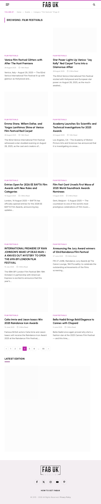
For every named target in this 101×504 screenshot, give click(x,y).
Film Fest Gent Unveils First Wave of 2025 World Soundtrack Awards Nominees (73, 188)
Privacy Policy (65, 497)
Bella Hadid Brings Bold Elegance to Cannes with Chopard (73, 321)
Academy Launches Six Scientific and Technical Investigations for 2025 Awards (74, 127)
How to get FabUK (50, 490)
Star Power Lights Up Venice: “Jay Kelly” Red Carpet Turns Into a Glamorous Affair (72, 63)
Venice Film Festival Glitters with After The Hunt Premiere (23, 61)
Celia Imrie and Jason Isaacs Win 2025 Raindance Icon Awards (23, 321)
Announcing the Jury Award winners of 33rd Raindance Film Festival (74, 250)
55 (43, 349)
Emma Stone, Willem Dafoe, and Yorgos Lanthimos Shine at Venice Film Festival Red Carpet (24, 127)
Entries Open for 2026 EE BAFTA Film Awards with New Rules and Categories (25, 188)
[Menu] (7, 4)
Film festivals (11, 56)
